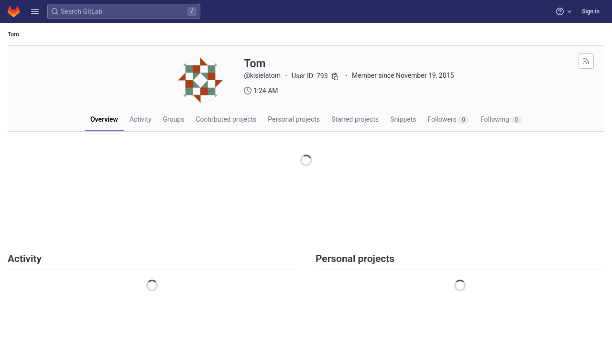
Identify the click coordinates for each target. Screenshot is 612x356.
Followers (448, 119)
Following (501, 119)
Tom (13, 34)
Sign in (591, 11)
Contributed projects (226, 119)
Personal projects (294, 119)
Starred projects (355, 119)
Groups (174, 119)
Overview (104, 119)
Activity (141, 119)
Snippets (403, 119)
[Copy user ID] (335, 76)
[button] (35, 11)
